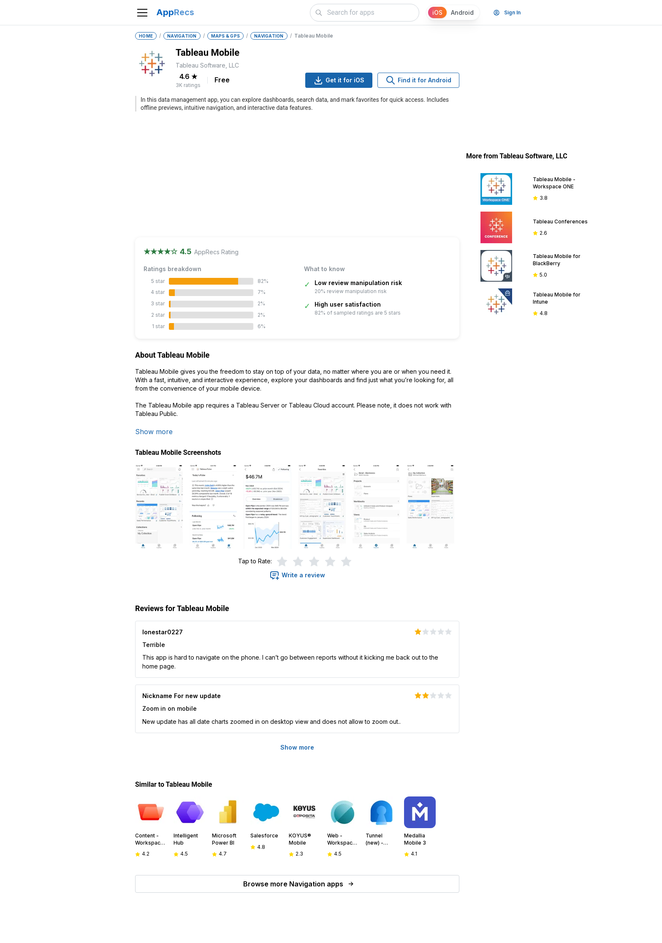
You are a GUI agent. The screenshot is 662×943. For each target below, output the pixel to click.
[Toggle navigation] (142, 12)
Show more (154, 431)
